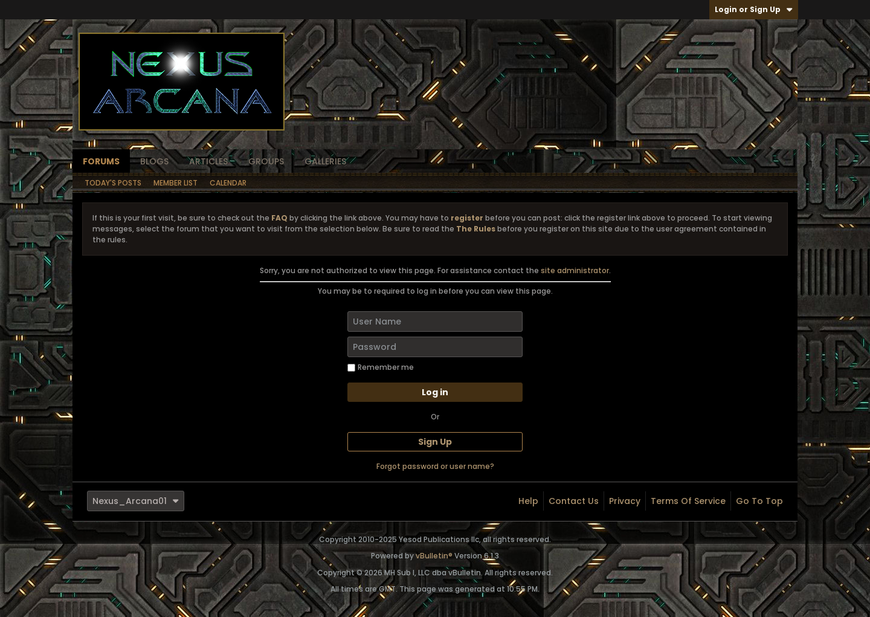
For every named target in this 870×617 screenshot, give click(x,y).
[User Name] (435, 321)
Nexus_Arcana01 (135, 501)
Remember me (380, 367)
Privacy (624, 501)
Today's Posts (113, 183)
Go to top (759, 501)
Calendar (228, 183)
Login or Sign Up (754, 9)
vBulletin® (434, 556)
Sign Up (435, 442)
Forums (101, 161)
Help (528, 501)
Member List (175, 183)
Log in (435, 392)
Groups (266, 161)
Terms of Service (688, 501)
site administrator (575, 270)
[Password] (435, 347)
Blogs (154, 161)
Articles (208, 161)
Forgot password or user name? (435, 466)
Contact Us (574, 501)
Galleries (325, 161)
